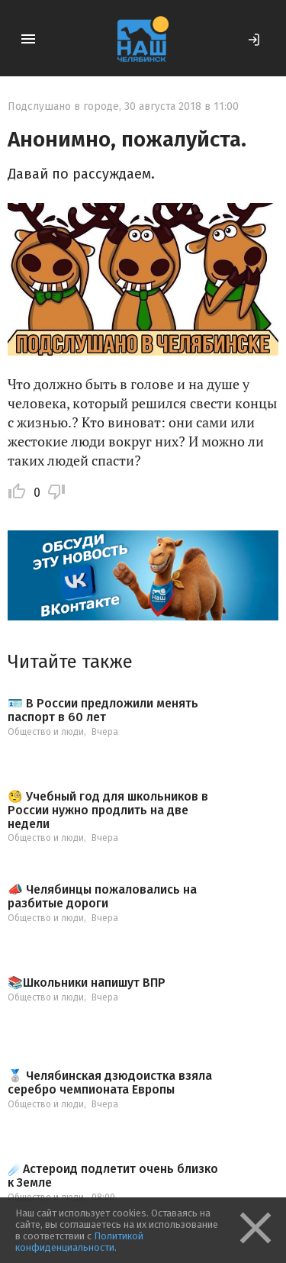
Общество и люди (46, 732)
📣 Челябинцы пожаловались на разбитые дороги (102, 896)
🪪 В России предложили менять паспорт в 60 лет (103, 710)
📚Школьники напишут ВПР (86, 983)
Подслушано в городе (63, 106)
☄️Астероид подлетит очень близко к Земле (113, 1175)
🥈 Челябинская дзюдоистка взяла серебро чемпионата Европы (110, 1082)
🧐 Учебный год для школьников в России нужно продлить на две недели (108, 810)
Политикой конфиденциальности (79, 1241)
